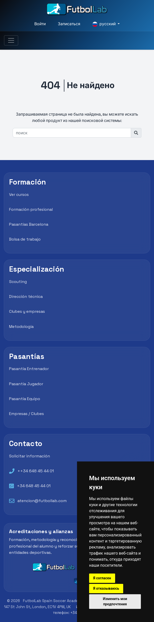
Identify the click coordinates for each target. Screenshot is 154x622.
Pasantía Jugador (26, 383)
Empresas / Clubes (26, 413)
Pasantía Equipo (24, 398)
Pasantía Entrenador (29, 368)
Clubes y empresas (27, 311)
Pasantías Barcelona (28, 224)
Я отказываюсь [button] (106, 588)
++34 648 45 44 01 (35, 471)
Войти (40, 24)
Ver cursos (19, 194)
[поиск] (72, 133)
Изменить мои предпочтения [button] (115, 601)
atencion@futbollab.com (42, 500)
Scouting (18, 281)
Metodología (21, 326)
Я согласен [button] (102, 578)
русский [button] (104, 24)
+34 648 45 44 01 (33, 485)
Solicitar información (29, 456)
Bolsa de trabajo (25, 239)
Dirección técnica (26, 296)
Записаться (69, 24)
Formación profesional (31, 209)
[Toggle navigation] (11, 41)
